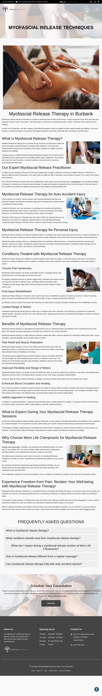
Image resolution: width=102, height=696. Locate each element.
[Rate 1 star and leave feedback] (67, 2)
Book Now (51, 603)
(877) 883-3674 (79, 645)
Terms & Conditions (65, 670)
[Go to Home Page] (14, 9)
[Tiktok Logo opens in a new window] (95, 2)
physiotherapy (76, 182)
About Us (39, 670)
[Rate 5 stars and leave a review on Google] (76, 2)
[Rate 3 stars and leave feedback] (71, 2)
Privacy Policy (53, 670)
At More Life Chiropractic (11, 447)
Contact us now (89, 509)
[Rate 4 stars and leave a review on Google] (74, 2)
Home (33, 670)
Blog (45, 670)
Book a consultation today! (57, 596)
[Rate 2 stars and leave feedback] (69, 2)
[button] (96, 690)
